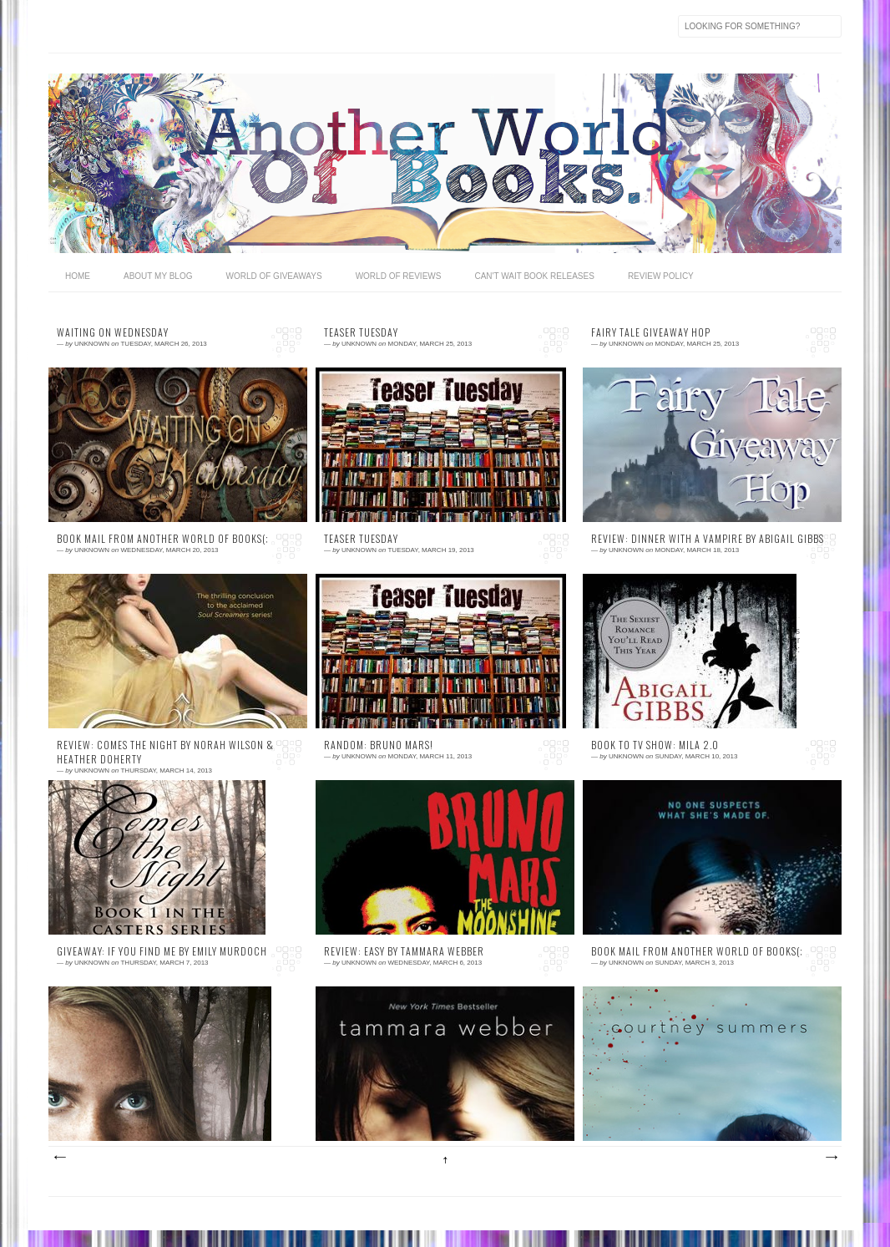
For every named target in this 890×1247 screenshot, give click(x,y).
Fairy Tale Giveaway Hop (650, 332)
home (77, 276)
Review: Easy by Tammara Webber (404, 951)
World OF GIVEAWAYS (273, 276)
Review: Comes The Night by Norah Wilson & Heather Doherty (165, 752)
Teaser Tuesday (361, 332)
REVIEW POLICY (661, 276)
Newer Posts (59, 1157)
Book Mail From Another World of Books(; (163, 538)
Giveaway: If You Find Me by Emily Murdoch (162, 951)
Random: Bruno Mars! (378, 745)
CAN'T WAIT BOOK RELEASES (534, 276)
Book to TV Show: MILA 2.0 (655, 745)
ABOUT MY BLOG (158, 276)
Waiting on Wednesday (113, 332)
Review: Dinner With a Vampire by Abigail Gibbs (707, 538)
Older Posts (831, 1157)
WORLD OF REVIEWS (399, 276)
